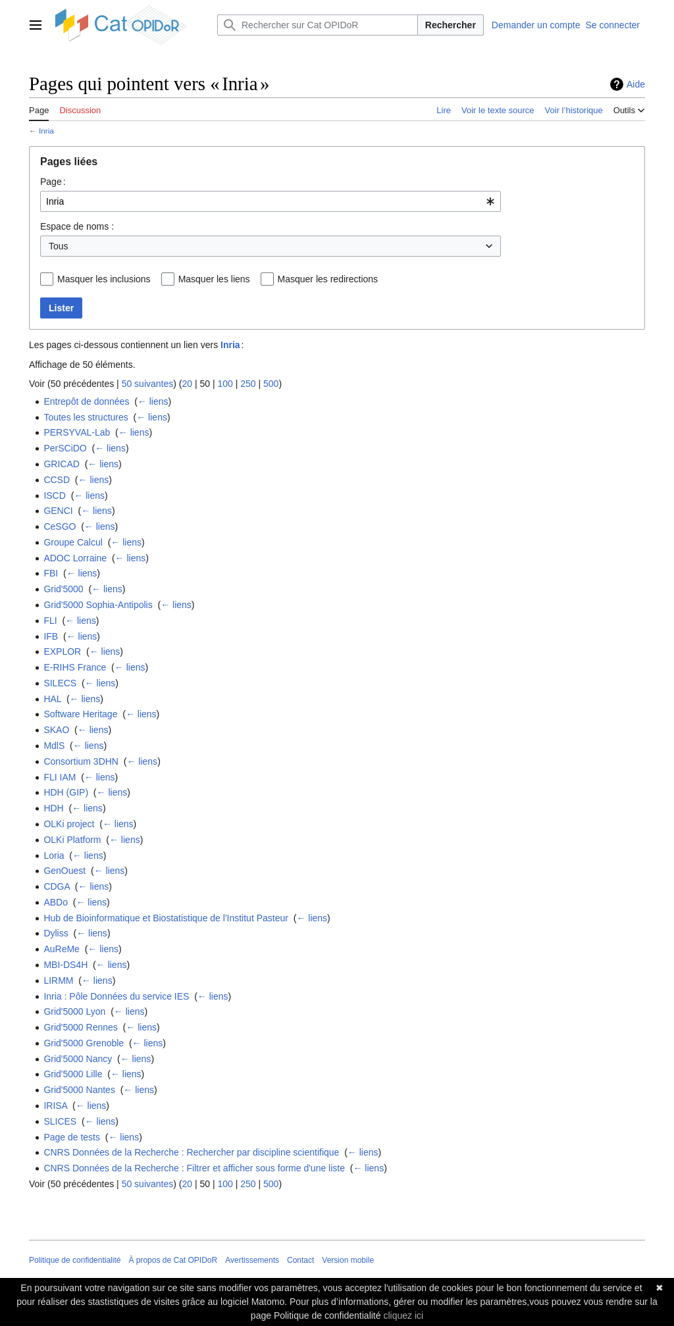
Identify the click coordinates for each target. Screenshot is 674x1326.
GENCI (57, 510)
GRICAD (61, 464)
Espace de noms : (77, 226)
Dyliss (55, 933)
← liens (153, 401)
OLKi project (68, 824)
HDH (53, 808)
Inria (46, 130)
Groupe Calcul (73, 542)
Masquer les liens (214, 279)
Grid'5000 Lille (72, 1074)
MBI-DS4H (65, 964)
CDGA (56, 886)
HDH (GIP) (65, 792)
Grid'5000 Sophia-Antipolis (97, 604)
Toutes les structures (85, 417)
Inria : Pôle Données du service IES (116, 996)
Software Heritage (80, 714)
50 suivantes (148, 383)
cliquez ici (403, 1315)
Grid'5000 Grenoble (83, 1043)
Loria (53, 855)
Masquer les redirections (328, 279)
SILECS (59, 683)
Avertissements (252, 1260)
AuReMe (61, 949)
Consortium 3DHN (80, 761)
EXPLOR (62, 651)
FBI (50, 573)
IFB (50, 636)
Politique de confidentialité (74, 1260)
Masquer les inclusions (104, 279)
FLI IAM (59, 777)
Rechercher (450, 25)
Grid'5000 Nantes (79, 1089)
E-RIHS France (74, 667)
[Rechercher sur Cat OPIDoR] (317, 25)
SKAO (56, 730)
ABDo (55, 902)
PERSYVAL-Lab (76, 432)
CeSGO (59, 526)
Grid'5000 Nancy (77, 1059)
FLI (50, 620)
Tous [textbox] (58, 246)
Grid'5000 (63, 589)
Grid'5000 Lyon (74, 1011)
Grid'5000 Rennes (80, 1027)
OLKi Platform (72, 839)
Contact (300, 1260)
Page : (53, 181)
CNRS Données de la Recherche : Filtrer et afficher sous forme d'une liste (194, 1168)
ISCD (54, 495)
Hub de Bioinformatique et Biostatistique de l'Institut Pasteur (165, 918)
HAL (52, 699)
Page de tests (71, 1137)
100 (224, 383)
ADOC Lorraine (75, 558)
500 (270, 383)
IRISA (55, 1105)
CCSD (56, 479)
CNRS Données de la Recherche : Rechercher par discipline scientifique (191, 1152)
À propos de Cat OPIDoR (172, 1260)
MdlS (54, 745)
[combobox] (270, 201)
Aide (636, 84)
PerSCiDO (64, 448)
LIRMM (58, 980)
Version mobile (348, 1260)
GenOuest (64, 870)
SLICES (59, 1121)
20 (187, 383)
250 (247, 383)
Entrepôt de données (86, 401)
